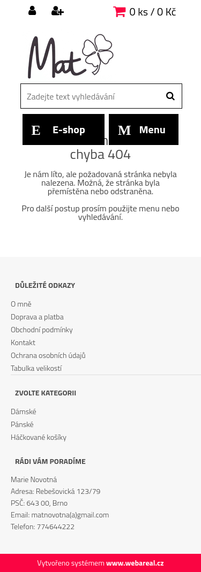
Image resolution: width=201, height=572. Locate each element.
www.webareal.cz (135, 562)
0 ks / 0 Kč (153, 11)
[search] (170, 96)
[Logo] (94, 56)
